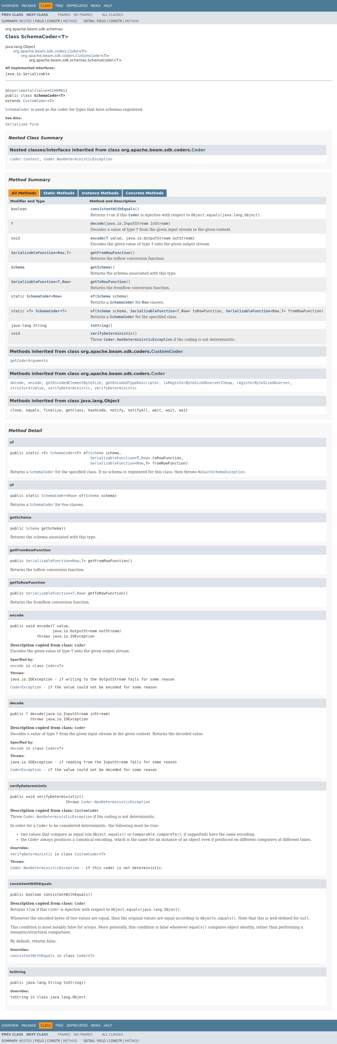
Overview (10, 6)
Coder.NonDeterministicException (77, 159)
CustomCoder (35, 101)
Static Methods (59, 193)
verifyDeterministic (112, 333)
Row (61, 253)
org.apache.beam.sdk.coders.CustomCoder (61, 56)
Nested (25, 21)
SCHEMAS (57, 90)
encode (97, 238)
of (93, 296)
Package (29, 6)
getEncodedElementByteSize (73, 383)
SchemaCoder (39, 296)
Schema (17, 267)
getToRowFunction (108, 282)
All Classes (112, 15)
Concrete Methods (145, 193)
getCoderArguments (29, 360)
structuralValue (26, 388)
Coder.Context (24, 159)
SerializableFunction (33, 253)
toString (99, 325)
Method (70, 21)
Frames (64, 15)
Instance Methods (100, 193)
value (41, 90)
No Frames (83, 15)
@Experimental (19, 90)
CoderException (25, 687)
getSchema (101, 267)
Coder (198, 149)
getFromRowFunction (111, 253)
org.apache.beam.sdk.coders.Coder (46, 51)
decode (97, 223)
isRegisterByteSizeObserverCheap (197, 383)
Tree (59, 6)
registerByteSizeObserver (263, 383)
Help (108, 6)
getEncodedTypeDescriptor (132, 383)
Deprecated (77, 6)
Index (96, 6)
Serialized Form (21, 124)
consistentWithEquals (113, 209)
